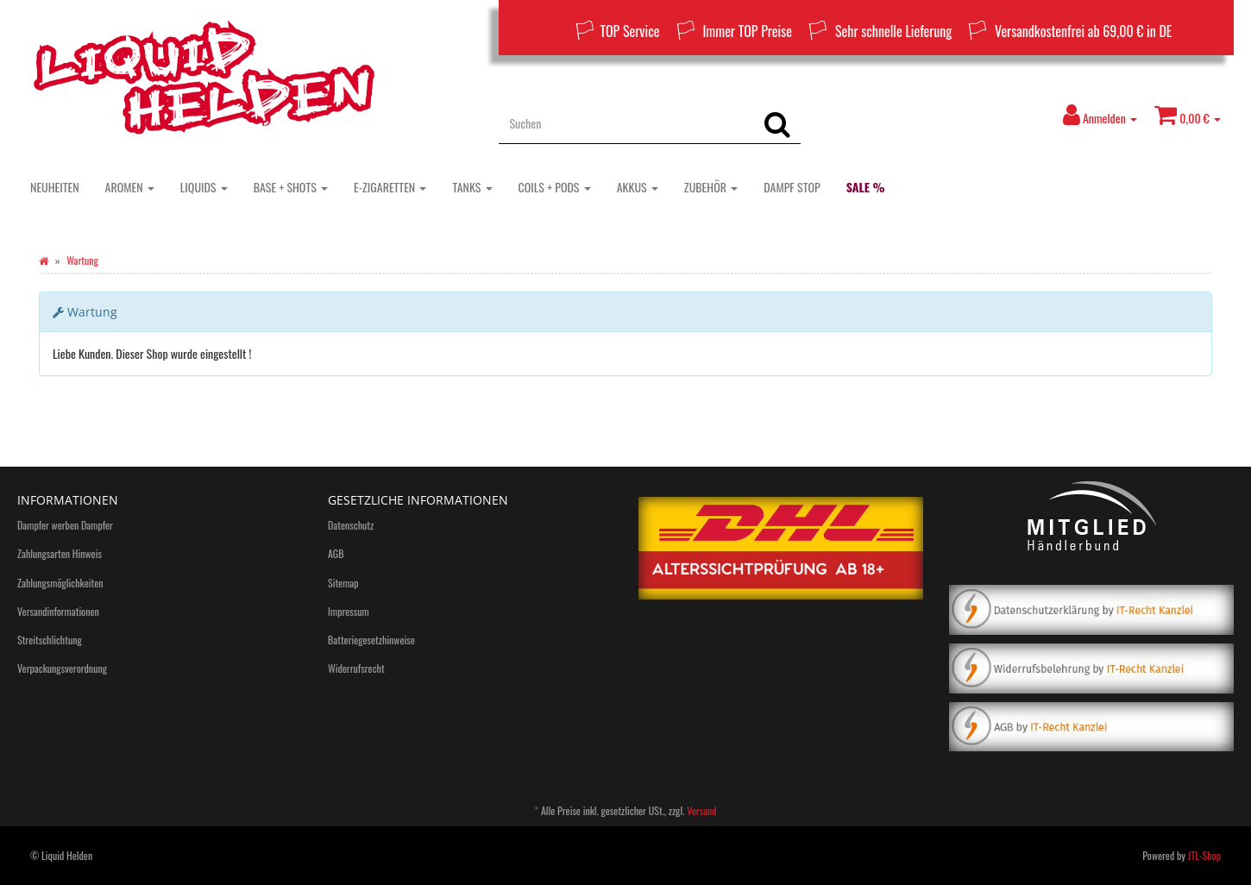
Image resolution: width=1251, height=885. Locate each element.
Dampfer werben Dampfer (65, 525)
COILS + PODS (555, 187)
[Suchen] (626, 122)
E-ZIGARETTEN (390, 187)
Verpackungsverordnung (62, 668)
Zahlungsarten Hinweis (59, 553)
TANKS (472, 187)
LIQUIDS (204, 187)
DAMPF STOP (792, 187)
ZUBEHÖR (711, 187)
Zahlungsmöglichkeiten (60, 582)
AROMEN (129, 187)
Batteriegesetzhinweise (371, 639)
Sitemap (343, 582)
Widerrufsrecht (356, 668)
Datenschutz (351, 525)
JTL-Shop (1204, 855)
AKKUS (637, 187)
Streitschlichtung (49, 639)
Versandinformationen (58, 611)
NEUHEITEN (54, 187)
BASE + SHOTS (291, 187)
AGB (336, 553)
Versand (701, 810)
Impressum (348, 611)
